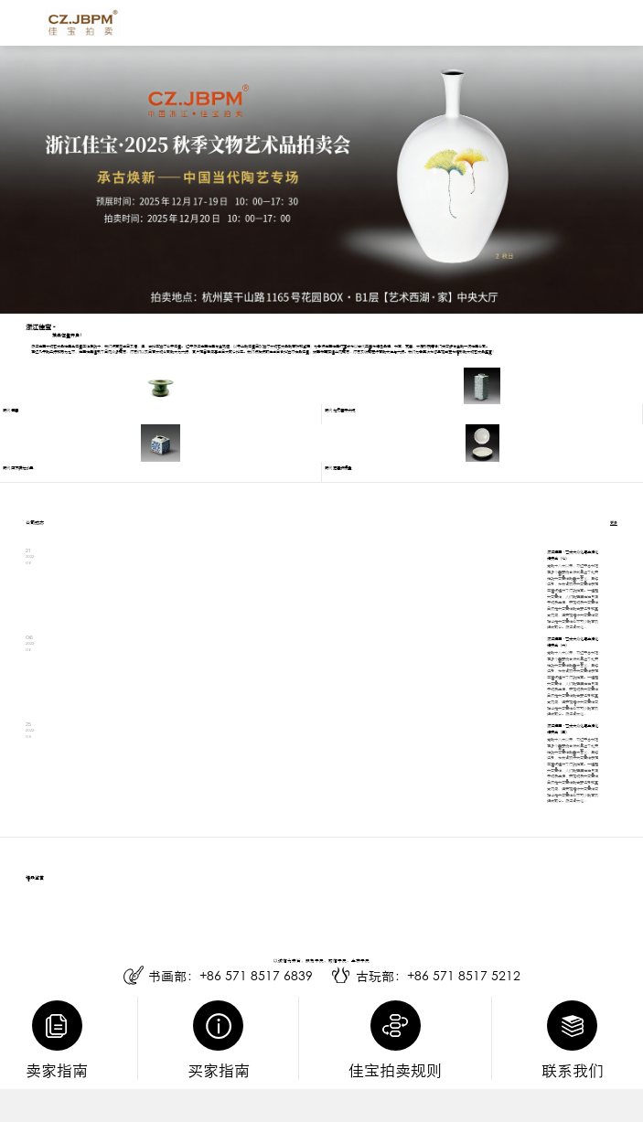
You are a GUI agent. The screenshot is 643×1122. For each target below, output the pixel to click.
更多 (613, 523)
